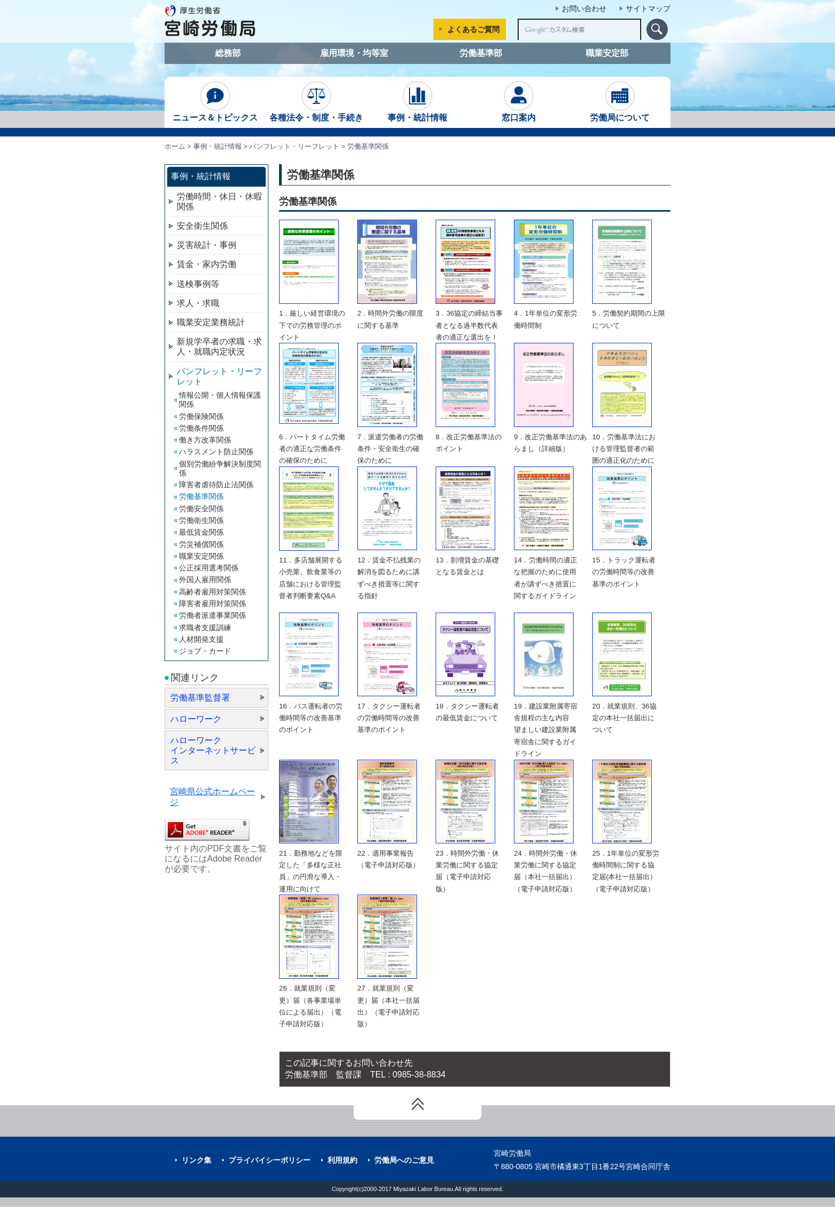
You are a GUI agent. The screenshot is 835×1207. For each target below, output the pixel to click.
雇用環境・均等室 (354, 53)
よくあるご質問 (473, 29)
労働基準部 (481, 53)
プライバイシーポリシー (269, 1160)
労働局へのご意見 (404, 1160)
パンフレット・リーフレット (294, 146)
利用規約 (342, 1160)
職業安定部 (607, 53)
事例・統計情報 (417, 101)
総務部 (228, 53)
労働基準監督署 (200, 697)
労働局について (620, 101)
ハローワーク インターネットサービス (213, 750)
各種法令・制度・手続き (316, 101)
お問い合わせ (584, 8)
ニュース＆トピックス (215, 101)
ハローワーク (196, 718)
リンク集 (196, 1160)
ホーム (175, 146)
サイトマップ (648, 8)
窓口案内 (519, 101)
